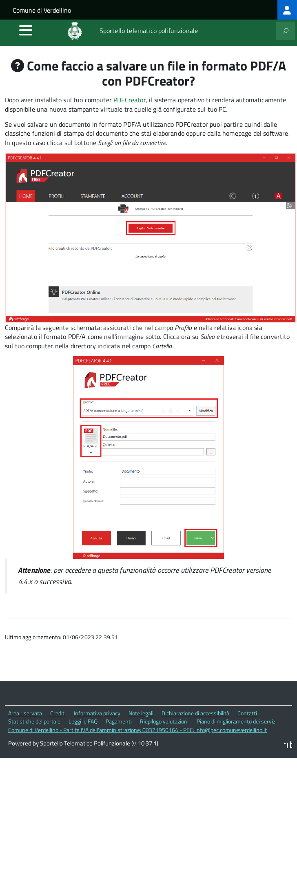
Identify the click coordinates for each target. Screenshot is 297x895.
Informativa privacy (97, 713)
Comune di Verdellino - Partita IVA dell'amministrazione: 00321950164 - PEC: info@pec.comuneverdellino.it (137, 730)
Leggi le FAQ (83, 721)
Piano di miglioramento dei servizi (237, 721)
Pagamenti (119, 721)
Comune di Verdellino (42, 10)
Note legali (141, 713)
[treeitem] (287, 10)
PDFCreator (129, 100)
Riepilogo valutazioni (164, 721)
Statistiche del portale (34, 721)
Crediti (58, 713)
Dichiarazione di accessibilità (195, 713)
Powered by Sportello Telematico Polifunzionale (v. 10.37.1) (83, 743)
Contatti (247, 713)
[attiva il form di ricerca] (285, 31)
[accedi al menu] (25, 30)
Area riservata (25, 713)
